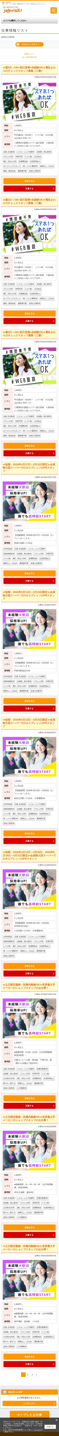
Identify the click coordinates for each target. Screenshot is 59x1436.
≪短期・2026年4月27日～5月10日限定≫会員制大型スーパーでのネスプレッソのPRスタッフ (29, 467)
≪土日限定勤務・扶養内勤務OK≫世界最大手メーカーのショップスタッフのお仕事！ (29, 986)
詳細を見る (30, 181)
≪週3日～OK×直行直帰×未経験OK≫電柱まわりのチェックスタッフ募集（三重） (29, 69)
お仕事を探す (29, 1403)
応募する (29, 188)
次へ (36, 1374)
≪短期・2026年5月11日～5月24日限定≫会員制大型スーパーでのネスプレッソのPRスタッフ (29, 595)
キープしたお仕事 (29, 1414)
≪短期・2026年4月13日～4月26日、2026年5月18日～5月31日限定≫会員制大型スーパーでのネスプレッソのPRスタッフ (29, 855)
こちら (38, 1430)
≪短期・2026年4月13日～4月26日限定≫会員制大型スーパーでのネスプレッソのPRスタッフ (29, 723)
